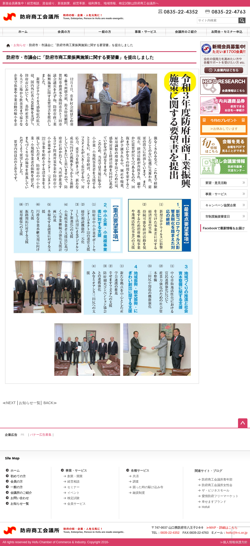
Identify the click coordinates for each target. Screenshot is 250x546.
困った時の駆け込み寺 (148, 487)
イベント (73, 493)
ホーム (15, 470)
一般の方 (16, 487)
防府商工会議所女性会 (217, 485)
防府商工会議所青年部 (217, 479)
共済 (136, 476)
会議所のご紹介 (21, 493)
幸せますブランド (214, 501)
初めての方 (18, 476)
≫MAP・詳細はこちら (222, 527)
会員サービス (76, 503)
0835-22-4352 (170, 533)
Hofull (206, 507)
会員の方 (16, 481)
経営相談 (73, 481)
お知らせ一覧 (29, 403)
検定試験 (73, 498)
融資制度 (139, 493)
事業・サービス (76, 470)
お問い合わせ (19, 498)
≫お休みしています (224, 128)
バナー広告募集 (41, 434)
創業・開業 (75, 476)
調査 (136, 481)
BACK (48, 403)
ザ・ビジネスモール (215, 490)
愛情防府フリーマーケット (220, 496)
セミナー (73, 487)
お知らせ (20, 45)
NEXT (11, 403)
